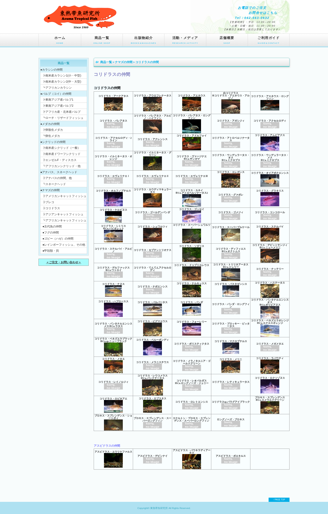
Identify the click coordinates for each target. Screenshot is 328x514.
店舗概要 (227, 41)
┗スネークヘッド (54, 184)
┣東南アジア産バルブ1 (57, 99)
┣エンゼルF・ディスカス (59, 160)
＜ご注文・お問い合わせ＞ (63, 262)
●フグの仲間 (50, 232)
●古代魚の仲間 (52, 226)
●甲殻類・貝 (50, 250)
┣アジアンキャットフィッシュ (62, 214)
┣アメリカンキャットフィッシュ (64, 196)
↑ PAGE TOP (279, 499)
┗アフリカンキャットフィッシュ (64, 220)
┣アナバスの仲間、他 (57, 178)
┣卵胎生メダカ (52, 129)
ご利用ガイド (268, 41)
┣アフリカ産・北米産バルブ (61, 111)
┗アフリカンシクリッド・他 (61, 166)
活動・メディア (185, 41)
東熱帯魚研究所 (159, 508)
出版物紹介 (143, 41)
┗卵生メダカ (51, 136)
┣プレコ (48, 202)
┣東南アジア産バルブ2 (57, 105)
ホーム (60, 41)
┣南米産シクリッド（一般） (61, 147)
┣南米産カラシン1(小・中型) (61, 75)
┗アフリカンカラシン (57, 87)
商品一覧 (102, 41)
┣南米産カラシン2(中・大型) (61, 81)
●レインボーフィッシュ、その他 (63, 244)
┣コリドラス (51, 208)
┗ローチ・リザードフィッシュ (62, 117)
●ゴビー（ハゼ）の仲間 (57, 238)
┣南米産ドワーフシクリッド (61, 154)
